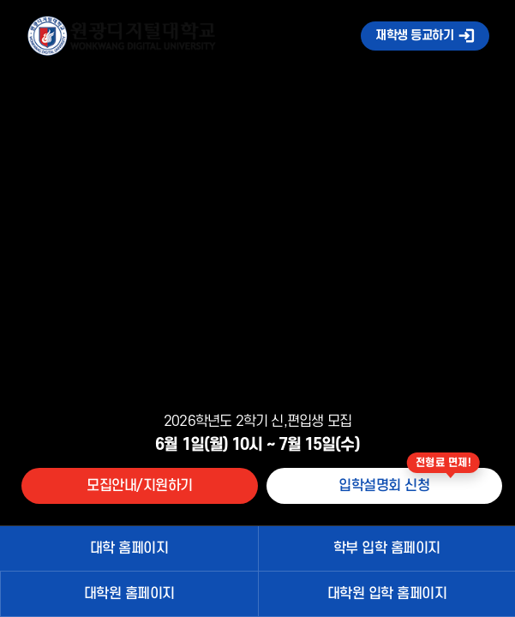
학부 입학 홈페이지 (386, 548)
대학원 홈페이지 (129, 594)
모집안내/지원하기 (140, 486)
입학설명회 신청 (383, 486)
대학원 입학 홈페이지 (387, 594)
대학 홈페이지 (129, 548)
